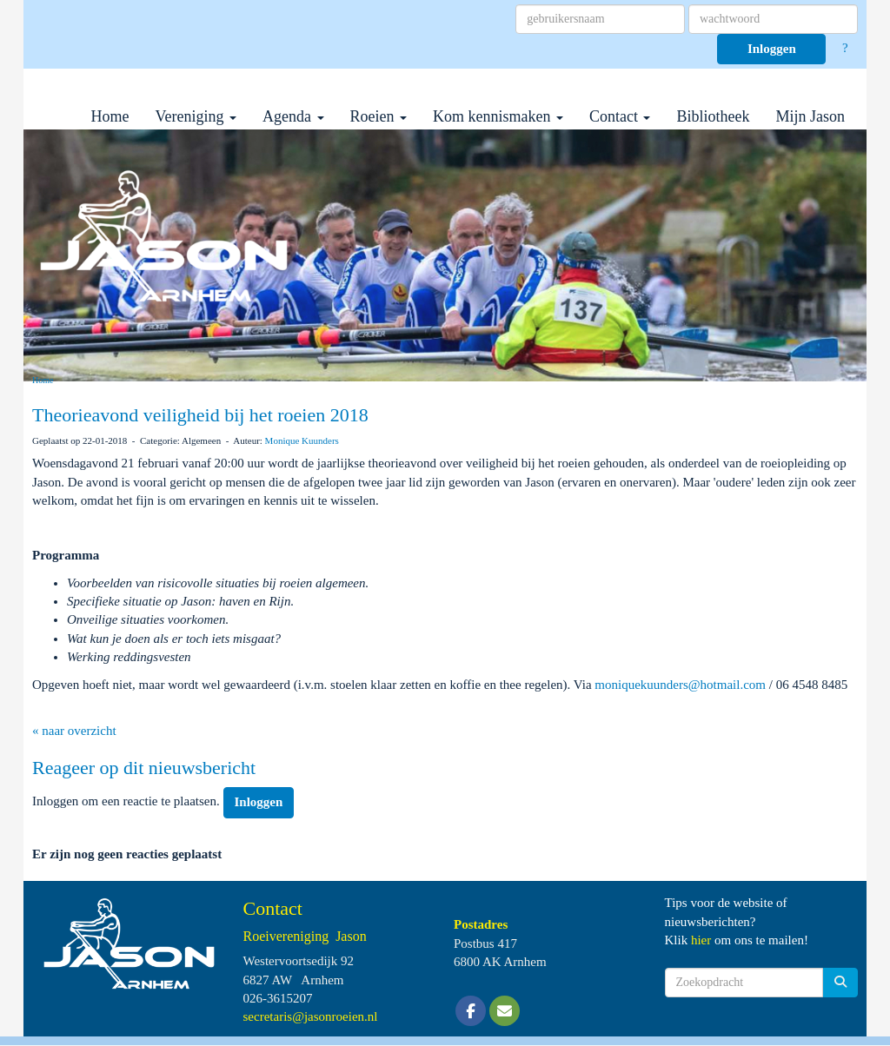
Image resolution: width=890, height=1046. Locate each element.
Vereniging (196, 116)
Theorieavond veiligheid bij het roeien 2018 (200, 415)
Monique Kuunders (302, 440)
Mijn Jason (810, 116)
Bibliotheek (712, 116)
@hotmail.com (680, 685)
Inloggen (771, 49)
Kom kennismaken (498, 116)
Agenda (292, 116)
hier (701, 940)
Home (110, 116)
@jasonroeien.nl (310, 1016)
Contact (620, 116)
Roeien (379, 116)
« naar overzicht (74, 731)
